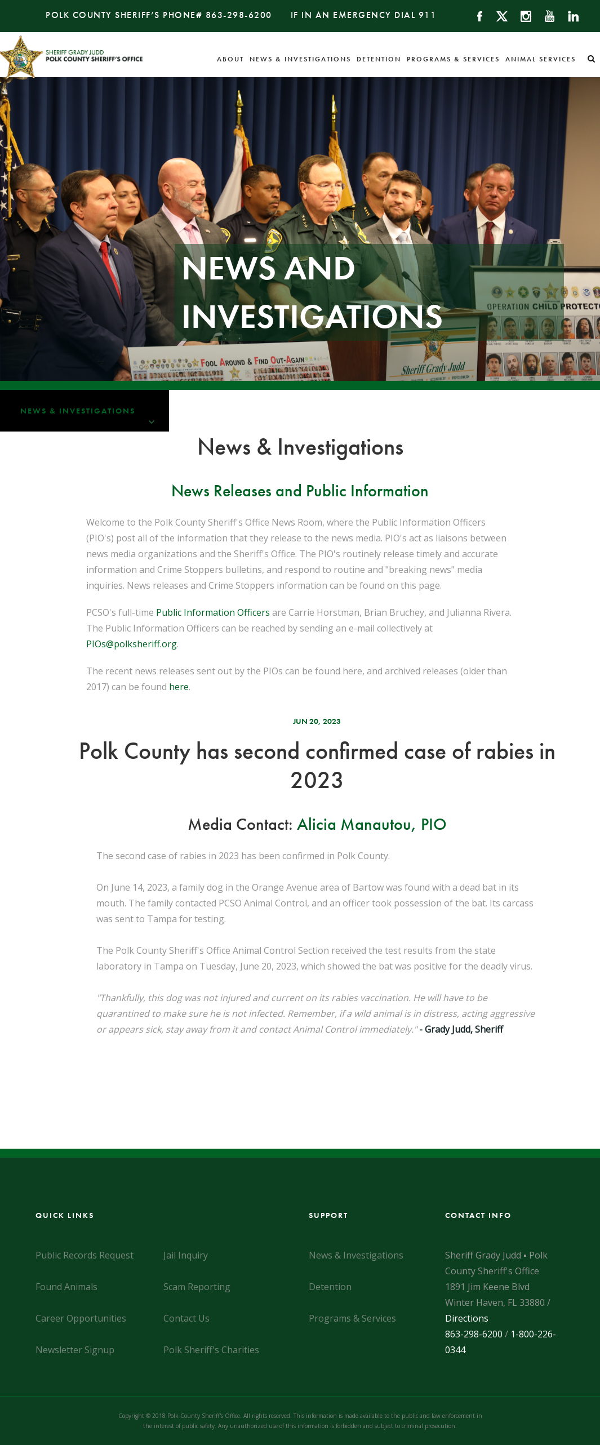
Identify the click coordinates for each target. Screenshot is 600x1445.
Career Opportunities (80, 1318)
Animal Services (540, 59)
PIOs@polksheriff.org (131, 644)
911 (428, 15)
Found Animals (66, 1287)
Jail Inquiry (185, 1255)
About (230, 59)
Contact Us (186, 1318)
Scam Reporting (196, 1287)
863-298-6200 (239, 15)
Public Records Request (84, 1255)
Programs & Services (453, 59)
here (179, 687)
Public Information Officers (213, 612)
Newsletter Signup (74, 1350)
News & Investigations (300, 59)
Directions (466, 1318)
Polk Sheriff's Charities (211, 1350)
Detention (379, 59)
